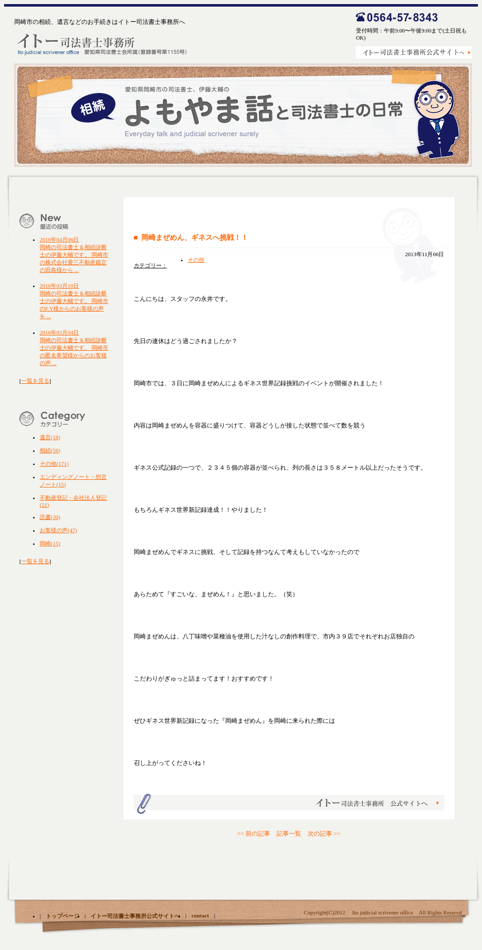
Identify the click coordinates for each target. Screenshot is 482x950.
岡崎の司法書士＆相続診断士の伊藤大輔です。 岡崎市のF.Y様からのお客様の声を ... (74, 301)
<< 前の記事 (253, 833)
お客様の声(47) (58, 530)
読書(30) (50, 517)
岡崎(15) (50, 543)
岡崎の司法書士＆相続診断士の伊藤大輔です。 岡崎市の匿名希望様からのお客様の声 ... (74, 347)
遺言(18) (50, 437)
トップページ (62, 916)
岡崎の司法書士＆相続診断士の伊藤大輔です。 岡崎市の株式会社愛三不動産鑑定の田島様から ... (74, 254)
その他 (196, 260)
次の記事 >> (324, 833)
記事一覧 (289, 833)
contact (200, 915)
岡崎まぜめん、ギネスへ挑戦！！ (194, 237)
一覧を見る (35, 381)
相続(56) (50, 450)
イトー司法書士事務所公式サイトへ (135, 916)
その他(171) (54, 464)
